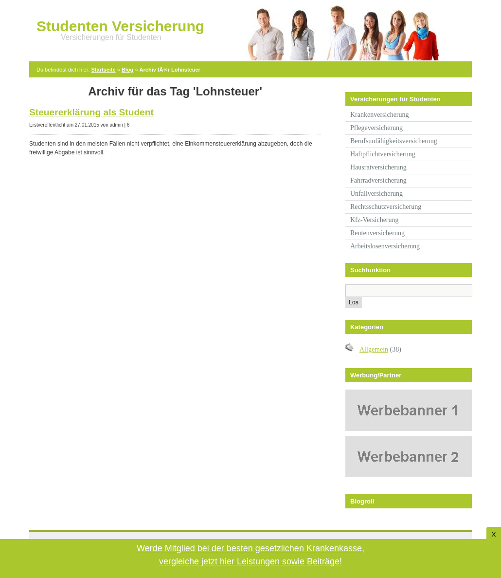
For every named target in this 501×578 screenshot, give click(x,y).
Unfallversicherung (376, 193)
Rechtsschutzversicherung (385, 206)
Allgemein (373, 349)
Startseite (103, 70)
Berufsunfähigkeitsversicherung (393, 141)
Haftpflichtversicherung (382, 154)
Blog (127, 70)
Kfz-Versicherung (374, 220)
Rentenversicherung (377, 233)
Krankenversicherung (379, 114)
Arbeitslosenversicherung (385, 246)
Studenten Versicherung (120, 26)
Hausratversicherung (378, 167)
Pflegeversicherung (376, 127)
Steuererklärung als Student (91, 112)
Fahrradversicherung (378, 180)
